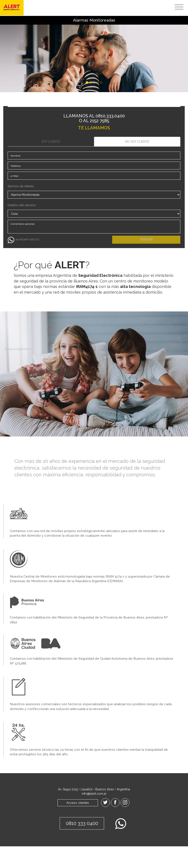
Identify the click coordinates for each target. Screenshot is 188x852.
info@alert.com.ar (94, 799)
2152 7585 (99, 120)
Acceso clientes (77, 808)
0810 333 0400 (81, 829)
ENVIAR (146, 245)
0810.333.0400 (110, 115)
